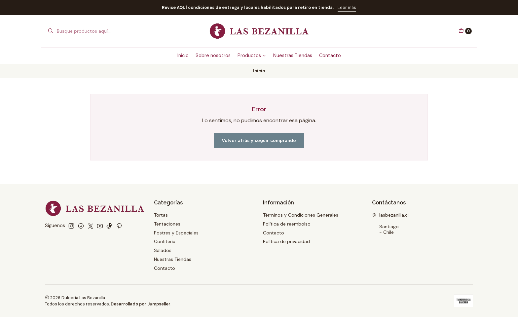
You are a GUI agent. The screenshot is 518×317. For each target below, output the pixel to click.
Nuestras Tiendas (292, 55)
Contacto (330, 55)
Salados (162, 250)
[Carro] (465, 31)
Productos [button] (252, 55)
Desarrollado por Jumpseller (140, 304)
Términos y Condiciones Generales (300, 215)
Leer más (347, 7)
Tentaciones (167, 224)
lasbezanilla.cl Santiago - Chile (390, 223)
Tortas (161, 215)
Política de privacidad (286, 241)
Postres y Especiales (176, 233)
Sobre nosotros (213, 55)
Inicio (183, 55)
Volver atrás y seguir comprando (259, 140)
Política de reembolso (287, 224)
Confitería (164, 241)
